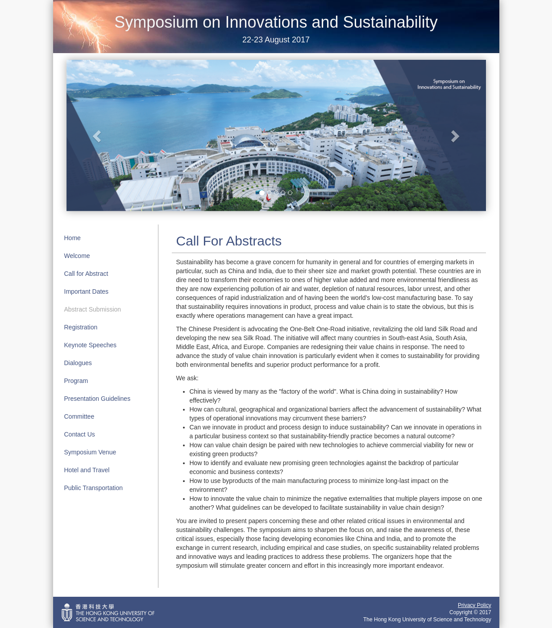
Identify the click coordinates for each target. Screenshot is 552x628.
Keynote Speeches (90, 345)
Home (72, 237)
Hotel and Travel (87, 470)
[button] (97, 135)
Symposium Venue (90, 452)
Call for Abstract (86, 273)
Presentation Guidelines (97, 398)
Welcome (77, 255)
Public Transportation (93, 487)
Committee (79, 416)
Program (76, 380)
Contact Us (79, 434)
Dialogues (78, 362)
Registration (81, 327)
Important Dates (86, 291)
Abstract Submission (92, 309)
